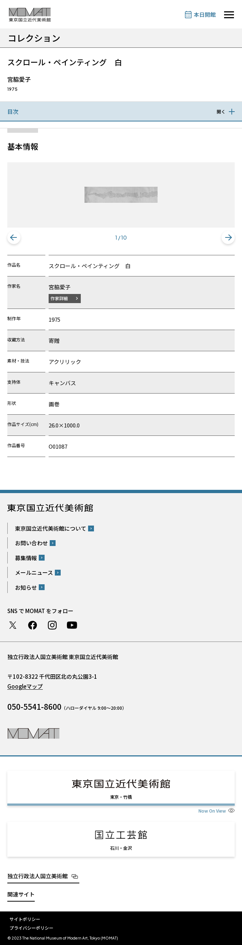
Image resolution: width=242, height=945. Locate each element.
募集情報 (26, 558)
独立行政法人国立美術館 (37, 876)
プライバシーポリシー (31, 928)
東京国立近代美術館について (50, 528)
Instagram (52, 625)
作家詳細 (59, 298)
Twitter (12, 625)
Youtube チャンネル (72, 625)
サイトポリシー (25, 919)
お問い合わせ (31, 543)
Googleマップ (25, 686)
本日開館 (205, 14)
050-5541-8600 (34, 706)
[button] (13, 237)
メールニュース (34, 572)
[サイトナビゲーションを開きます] (229, 15)
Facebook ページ (32, 625)
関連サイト (21, 894)
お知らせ (26, 587)
